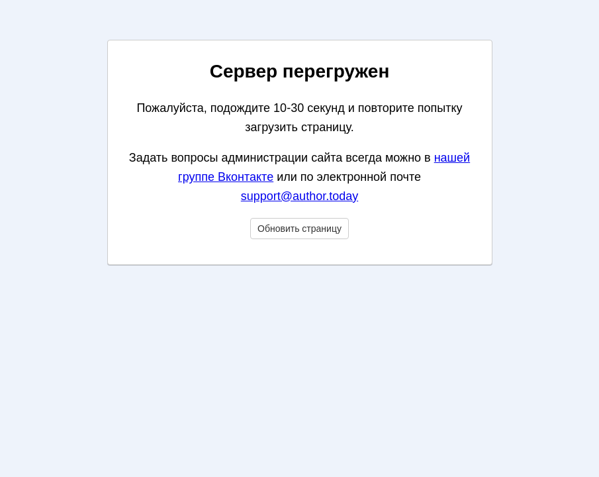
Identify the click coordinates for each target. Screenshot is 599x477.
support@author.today (299, 196)
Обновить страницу (299, 228)
